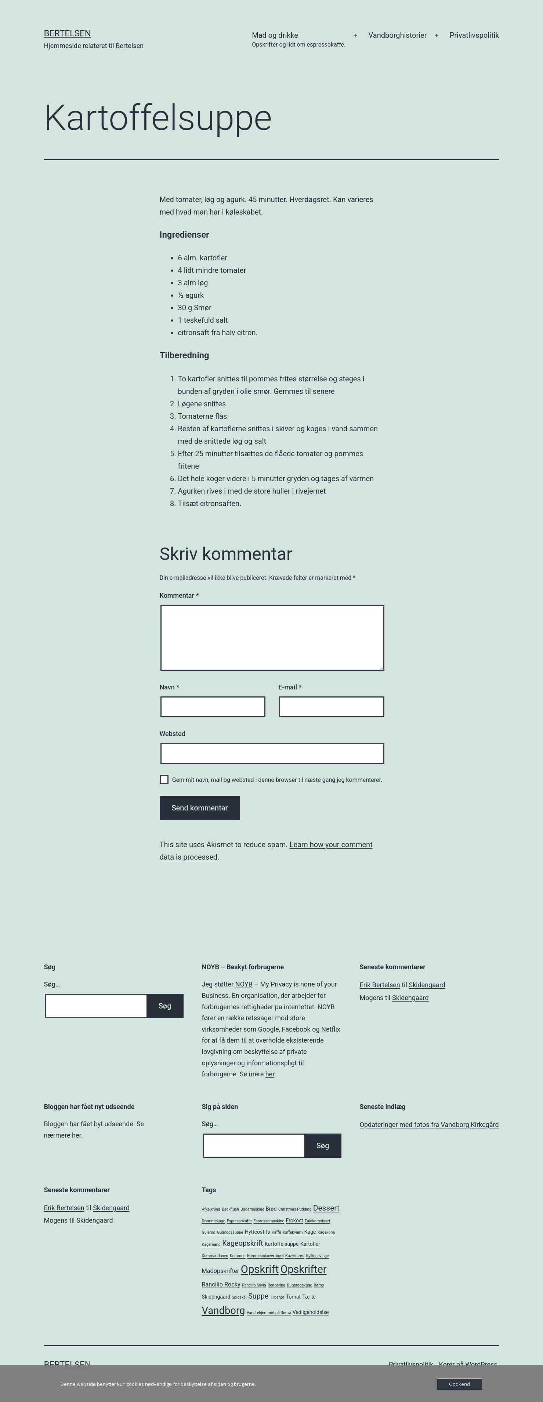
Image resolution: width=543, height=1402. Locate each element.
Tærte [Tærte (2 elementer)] (309, 1297)
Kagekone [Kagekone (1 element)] (326, 1232)
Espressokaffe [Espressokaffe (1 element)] (239, 1221)
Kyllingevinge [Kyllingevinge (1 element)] (317, 1255)
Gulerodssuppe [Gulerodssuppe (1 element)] (230, 1232)
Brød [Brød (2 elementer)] (271, 1209)
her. (77, 1135)
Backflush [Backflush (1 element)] (230, 1209)
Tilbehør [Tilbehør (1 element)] (277, 1297)
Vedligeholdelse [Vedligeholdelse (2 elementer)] (311, 1312)
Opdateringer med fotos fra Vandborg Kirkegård (429, 1124)
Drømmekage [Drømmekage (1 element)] (213, 1221)
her (269, 1074)
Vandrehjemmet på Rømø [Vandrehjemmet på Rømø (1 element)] (269, 1312)
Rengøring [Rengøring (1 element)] (276, 1285)
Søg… (52, 984)
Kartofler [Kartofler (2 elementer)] (310, 1244)
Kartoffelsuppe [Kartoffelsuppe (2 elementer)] (282, 1244)
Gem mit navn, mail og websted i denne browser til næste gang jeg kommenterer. (277, 779)
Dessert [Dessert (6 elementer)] (326, 1208)
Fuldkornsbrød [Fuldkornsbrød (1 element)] (317, 1221)
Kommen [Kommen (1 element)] (238, 1255)
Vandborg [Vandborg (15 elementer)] (223, 1311)
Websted (172, 733)
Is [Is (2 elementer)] (268, 1232)
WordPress (481, 1364)
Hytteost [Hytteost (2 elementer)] (254, 1232)
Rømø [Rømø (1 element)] (319, 1285)
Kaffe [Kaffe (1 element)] (276, 1232)
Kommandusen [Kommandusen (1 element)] (215, 1255)
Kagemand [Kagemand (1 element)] (211, 1244)
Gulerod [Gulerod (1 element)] (209, 1232)
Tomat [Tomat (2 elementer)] (293, 1297)
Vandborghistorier (398, 35)
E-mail (289, 687)
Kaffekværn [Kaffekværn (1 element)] (293, 1232)
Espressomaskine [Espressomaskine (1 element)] (268, 1221)
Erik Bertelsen (380, 985)
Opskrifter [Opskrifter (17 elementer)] (303, 1269)
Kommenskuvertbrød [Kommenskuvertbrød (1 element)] (265, 1255)
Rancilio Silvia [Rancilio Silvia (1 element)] (254, 1285)
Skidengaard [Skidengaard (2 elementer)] (216, 1297)
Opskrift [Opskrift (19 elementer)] (260, 1269)
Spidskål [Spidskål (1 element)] (239, 1297)
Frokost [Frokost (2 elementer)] (294, 1220)
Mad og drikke (298, 40)
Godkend (459, 1384)
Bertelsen (67, 33)
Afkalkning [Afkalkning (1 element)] (211, 1209)
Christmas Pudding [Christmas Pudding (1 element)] (294, 1209)
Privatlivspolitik (474, 35)
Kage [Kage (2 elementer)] (310, 1232)
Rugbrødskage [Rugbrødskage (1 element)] (299, 1285)
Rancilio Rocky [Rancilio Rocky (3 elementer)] (221, 1284)
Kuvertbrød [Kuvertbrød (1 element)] (294, 1255)
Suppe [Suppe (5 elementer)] (258, 1296)
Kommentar (179, 595)
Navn (170, 687)
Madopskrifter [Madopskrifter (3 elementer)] (220, 1270)
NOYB (244, 984)
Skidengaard (427, 985)
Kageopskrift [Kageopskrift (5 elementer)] (242, 1243)
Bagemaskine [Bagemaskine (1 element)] (252, 1209)
